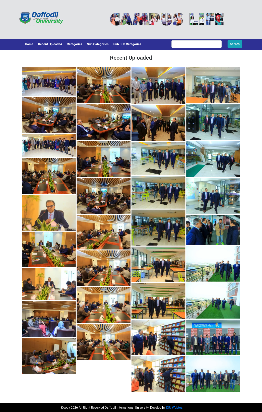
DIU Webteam (175, 407)
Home (29, 44)
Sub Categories (98, 44)
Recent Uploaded (50, 44)
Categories (74, 44)
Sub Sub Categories (127, 44)
